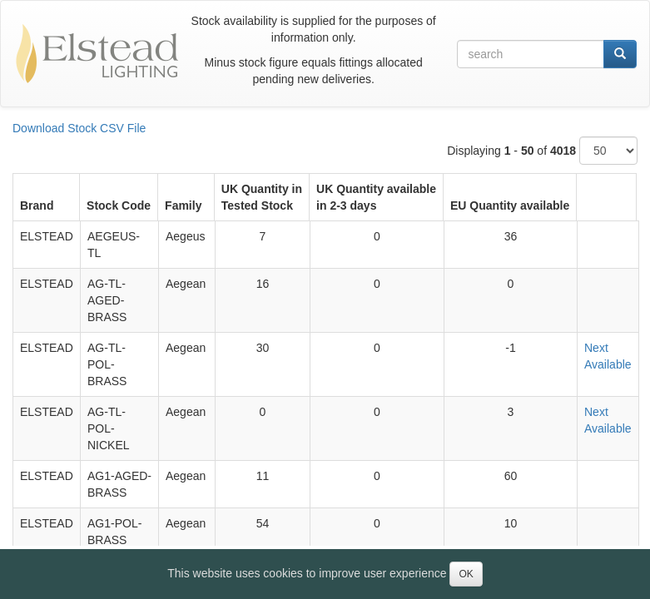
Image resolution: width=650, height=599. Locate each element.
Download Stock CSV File (79, 128)
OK (466, 574)
